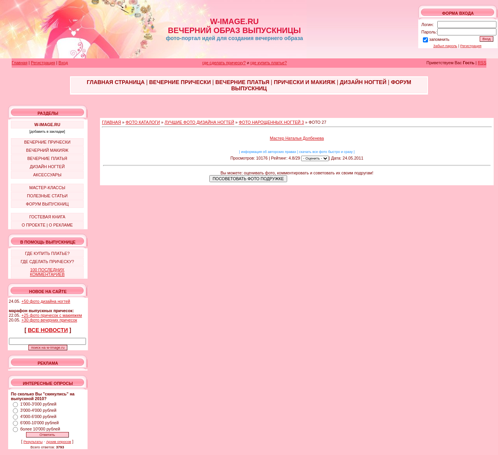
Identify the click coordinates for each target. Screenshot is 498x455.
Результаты (32, 442)
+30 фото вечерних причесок (49, 320)
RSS (482, 62)
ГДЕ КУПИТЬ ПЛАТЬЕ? (47, 253)
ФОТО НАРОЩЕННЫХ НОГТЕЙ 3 (271, 122)
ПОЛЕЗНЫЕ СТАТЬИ (47, 195)
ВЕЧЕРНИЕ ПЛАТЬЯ (47, 158)
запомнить (439, 39)
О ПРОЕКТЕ (34, 225)
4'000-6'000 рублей (38, 416)
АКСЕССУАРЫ (47, 174)
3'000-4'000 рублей (38, 410)
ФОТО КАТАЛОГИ (143, 122)
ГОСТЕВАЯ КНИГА (47, 216)
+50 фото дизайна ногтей (45, 301)
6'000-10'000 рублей (39, 422)
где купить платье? (268, 62)
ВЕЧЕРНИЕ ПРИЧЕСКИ (47, 142)
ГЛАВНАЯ (111, 122)
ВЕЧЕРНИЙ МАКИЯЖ (47, 150)
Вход (63, 62)
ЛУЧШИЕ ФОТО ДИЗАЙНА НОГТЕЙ (199, 122)
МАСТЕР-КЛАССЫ (47, 187)
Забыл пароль (445, 46)
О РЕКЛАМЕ (61, 225)
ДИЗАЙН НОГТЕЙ (47, 166)
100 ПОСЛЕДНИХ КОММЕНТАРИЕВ (47, 272)
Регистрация (471, 46)
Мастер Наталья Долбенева (297, 138)
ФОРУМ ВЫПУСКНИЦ (47, 204)
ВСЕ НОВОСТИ (48, 330)
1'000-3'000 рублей (38, 404)
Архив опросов (58, 442)
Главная (20, 62)
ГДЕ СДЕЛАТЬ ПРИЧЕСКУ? (47, 261)
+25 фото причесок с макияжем (51, 315)
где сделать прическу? (223, 62)
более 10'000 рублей (40, 429)
